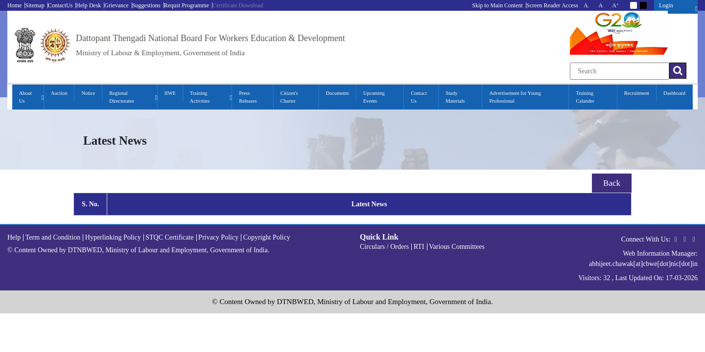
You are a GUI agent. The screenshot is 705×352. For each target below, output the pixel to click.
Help (14, 237)
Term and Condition (53, 237)
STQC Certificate (169, 237)
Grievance (116, 5)
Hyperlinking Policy (113, 237)
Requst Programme (186, 5)
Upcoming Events (374, 97)
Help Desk (88, 5)
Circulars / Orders (384, 246)
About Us (25, 97)
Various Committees (457, 246)
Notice (88, 93)
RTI (419, 246)
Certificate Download (237, 5)
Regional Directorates (121, 97)
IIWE (170, 93)
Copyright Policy (266, 237)
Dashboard (674, 93)
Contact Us (418, 97)
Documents (337, 93)
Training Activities (200, 97)
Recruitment (636, 93)
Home (14, 5)
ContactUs (60, 5)
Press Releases (248, 97)
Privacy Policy (218, 237)
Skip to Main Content (497, 5)
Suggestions (146, 5)
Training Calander (585, 97)
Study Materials (455, 97)
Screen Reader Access (552, 5)
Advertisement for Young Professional (514, 97)
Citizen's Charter (289, 97)
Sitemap (34, 5)
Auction (59, 93)
